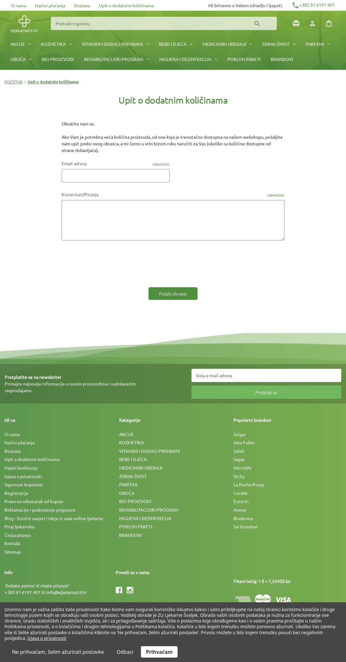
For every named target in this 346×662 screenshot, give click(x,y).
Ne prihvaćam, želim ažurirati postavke (58, 651)
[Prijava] (312, 23)
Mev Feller (244, 442)
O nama (18, 5)
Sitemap (12, 552)
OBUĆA (21, 59)
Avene (240, 510)
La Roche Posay (249, 484)
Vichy (239, 476)
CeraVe (241, 493)
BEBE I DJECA (175, 44)
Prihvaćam (159, 651)
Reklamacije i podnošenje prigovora (39, 510)
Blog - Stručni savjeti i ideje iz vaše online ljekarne (53, 518)
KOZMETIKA (56, 44)
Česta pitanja (17, 535)
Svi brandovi (246, 526)
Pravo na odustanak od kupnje (34, 501)
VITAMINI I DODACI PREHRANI (115, 44)
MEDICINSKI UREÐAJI (227, 44)
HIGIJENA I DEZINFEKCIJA (188, 59)
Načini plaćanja (50, 5)
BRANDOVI (282, 59)
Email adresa (116, 164)
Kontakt (12, 543)
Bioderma (243, 518)
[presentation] (110, 261)
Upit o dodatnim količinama (126, 5)
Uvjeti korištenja (21, 468)
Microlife (243, 468)
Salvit (239, 451)
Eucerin (241, 501)
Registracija (16, 493)
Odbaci (125, 651)
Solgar (240, 434)
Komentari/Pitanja (173, 194)
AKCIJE (20, 44)
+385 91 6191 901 (313, 5)
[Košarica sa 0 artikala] (329, 23)
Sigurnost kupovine (23, 484)
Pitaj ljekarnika (19, 526)
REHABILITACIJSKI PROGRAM (116, 59)
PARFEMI (318, 44)
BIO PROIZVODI (58, 59)
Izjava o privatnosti (23, 476)
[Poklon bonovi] (296, 23)
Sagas (239, 459)
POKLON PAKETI (244, 59)
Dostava (82, 5)
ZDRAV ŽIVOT (278, 44)
